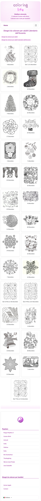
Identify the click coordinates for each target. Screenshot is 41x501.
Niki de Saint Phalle (9, 462)
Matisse (6, 447)
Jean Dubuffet (8, 466)
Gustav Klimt (7, 436)
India (5, 444)
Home (6, 25)
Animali (6, 440)
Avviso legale (7, 485)
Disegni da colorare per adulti (9, 37)
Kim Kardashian (8, 455)
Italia (5, 451)
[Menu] (35, 25)
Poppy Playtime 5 (9, 433)
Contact (6, 489)
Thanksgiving (7, 458)
